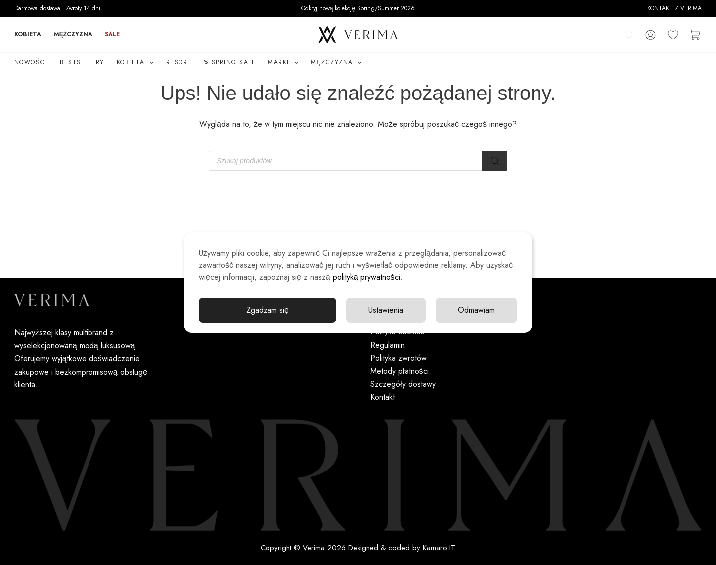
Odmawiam (476, 310)
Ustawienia (385, 310)
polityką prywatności (366, 276)
